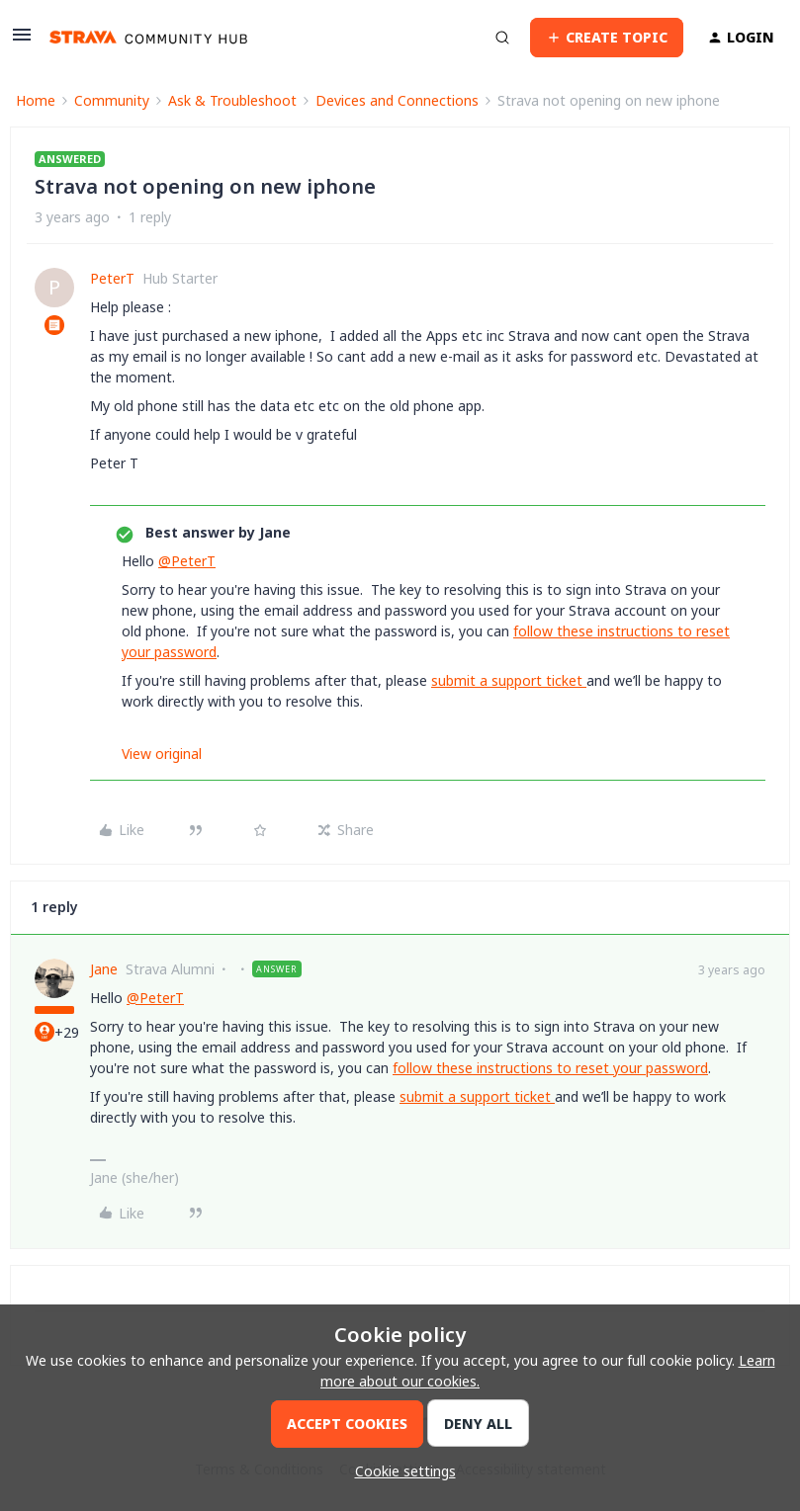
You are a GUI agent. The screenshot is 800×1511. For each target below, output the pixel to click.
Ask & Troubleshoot (232, 100)
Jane (104, 969)
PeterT (112, 278)
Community (111, 100)
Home (35, 100)
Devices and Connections (397, 100)
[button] (22, 41)
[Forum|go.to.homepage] (148, 37)
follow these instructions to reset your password (550, 1067)
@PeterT (187, 560)
